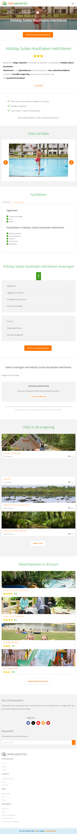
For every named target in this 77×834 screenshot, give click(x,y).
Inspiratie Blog (6, 794)
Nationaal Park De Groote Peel (16, 505)
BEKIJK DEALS (51, 831)
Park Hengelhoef (10, 668)
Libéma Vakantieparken (9, 815)
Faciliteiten (6, 202)
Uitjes (3, 797)
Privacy (4, 782)
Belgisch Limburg (31, 16)
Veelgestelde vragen (8, 779)
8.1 (15, 620)
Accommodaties (18, 202)
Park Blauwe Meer (11, 642)
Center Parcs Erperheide (13, 616)
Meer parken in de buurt (38, 681)
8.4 (15, 593)
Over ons (4, 767)
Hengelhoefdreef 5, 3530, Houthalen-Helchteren (38, 118)
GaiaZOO (7, 479)
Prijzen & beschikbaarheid (38, 35)
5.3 (13, 646)
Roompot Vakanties (7, 818)
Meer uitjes (38, 543)
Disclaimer (5, 785)
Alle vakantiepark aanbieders (10, 821)
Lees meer (38, 86)
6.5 (13, 672)
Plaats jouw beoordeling (38, 348)
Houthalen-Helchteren (49, 16)
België (20, 16)
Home (3, 763)
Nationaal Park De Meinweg (15, 530)
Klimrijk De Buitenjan (12, 453)
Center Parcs (5, 809)
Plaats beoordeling (38, 396)
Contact (4, 770)
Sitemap (4, 800)
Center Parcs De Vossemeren (15, 590)
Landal (4, 812)
